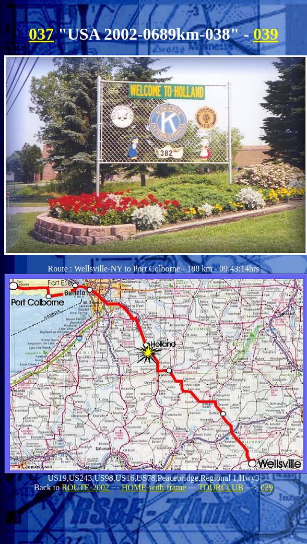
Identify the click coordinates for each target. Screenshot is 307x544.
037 (41, 34)
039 (265, 34)
